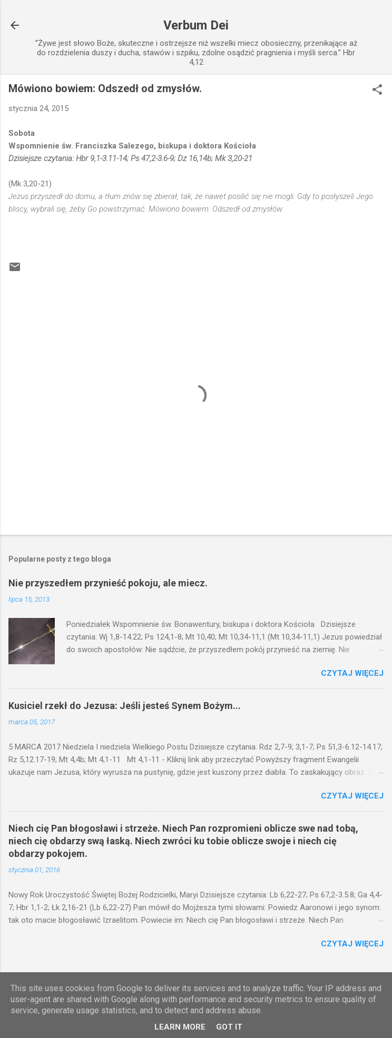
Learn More (179, 1027)
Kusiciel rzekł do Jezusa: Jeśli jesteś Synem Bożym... (124, 705)
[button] (377, 90)
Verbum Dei (196, 25)
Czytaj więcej (352, 673)
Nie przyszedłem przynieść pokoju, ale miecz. (108, 582)
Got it (229, 1027)
